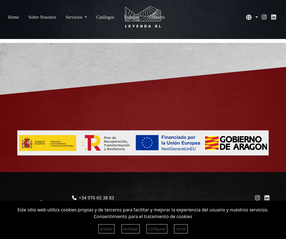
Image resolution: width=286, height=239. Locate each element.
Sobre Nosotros (42, 17)
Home (13, 17)
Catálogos (105, 17)
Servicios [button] (75, 17)
